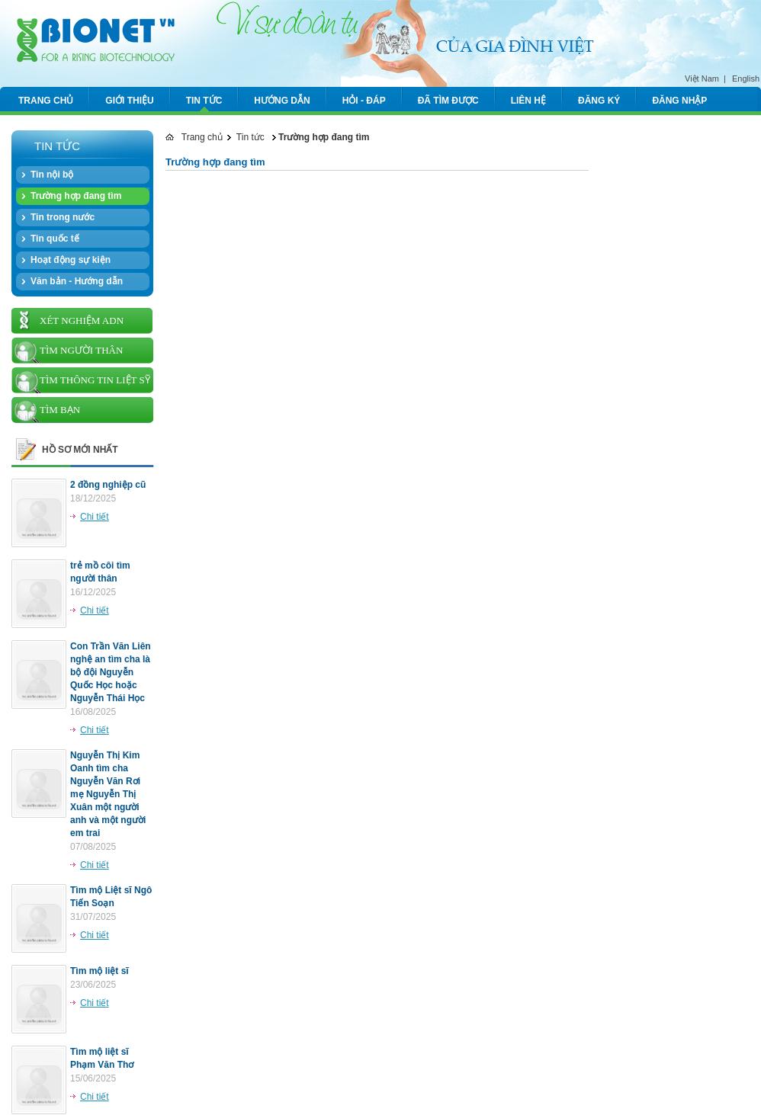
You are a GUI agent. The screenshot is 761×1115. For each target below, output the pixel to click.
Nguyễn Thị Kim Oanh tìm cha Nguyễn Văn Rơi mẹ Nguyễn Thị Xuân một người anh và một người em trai (108, 794)
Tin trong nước (63, 217)
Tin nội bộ (52, 174)
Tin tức (250, 137)
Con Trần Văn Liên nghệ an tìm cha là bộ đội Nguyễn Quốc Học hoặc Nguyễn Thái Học (110, 672)
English (745, 78)
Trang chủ (194, 137)
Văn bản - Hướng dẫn (77, 281)
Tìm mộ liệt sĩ (99, 971)
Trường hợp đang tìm (76, 196)
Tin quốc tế (55, 238)
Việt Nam (702, 78)
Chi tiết (94, 516)
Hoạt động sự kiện (71, 260)
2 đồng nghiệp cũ (108, 484)
